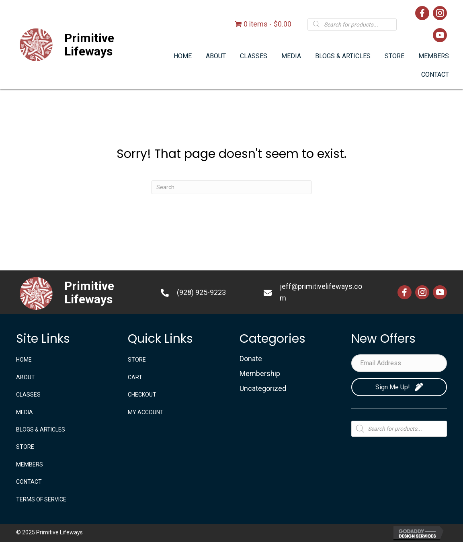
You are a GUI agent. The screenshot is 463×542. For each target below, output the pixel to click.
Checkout (142, 394)
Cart (135, 377)
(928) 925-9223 (201, 292)
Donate (251, 358)
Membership (260, 373)
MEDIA (24, 412)
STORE (25, 447)
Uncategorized (263, 388)
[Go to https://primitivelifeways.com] (80, 44)
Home (24, 359)
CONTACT (29, 482)
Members (29, 464)
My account (146, 412)
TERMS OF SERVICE (41, 499)
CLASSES (28, 394)
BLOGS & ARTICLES (40, 429)
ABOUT (25, 377)
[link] (183, 56)
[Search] (231, 187)
